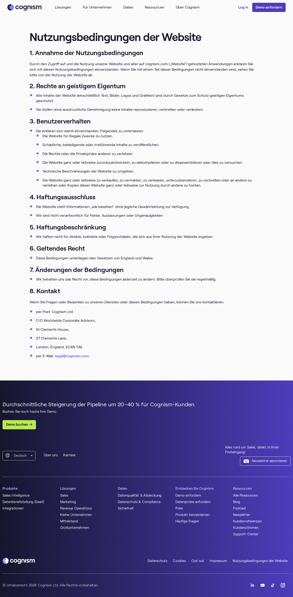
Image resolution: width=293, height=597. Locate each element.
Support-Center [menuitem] (245, 534)
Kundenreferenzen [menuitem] (247, 521)
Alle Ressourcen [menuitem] (245, 495)
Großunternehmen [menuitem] (74, 528)
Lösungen (63, 7)
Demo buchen (17, 424)
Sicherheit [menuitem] (126, 508)
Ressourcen (154, 7)
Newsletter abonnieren (269, 461)
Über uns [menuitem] (51, 455)
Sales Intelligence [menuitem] (16, 495)
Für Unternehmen (97, 7)
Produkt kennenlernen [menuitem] (192, 515)
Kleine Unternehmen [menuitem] (76, 515)
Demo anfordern (269, 7)
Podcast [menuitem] (239, 508)
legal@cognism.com (72, 356)
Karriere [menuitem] (69, 455)
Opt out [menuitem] (197, 561)
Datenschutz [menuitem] (158, 561)
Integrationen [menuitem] (13, 508)
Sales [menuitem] (64, 495)
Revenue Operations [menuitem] (76, 508)
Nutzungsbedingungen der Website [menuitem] (260, 561)
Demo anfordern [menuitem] (188, 495)
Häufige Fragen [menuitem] (187, 521)
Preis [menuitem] (179, 508)
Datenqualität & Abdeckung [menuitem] (140, 495)
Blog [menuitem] (236, 502)
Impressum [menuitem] (218, 561)
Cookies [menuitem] (179, 561)
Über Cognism (188, 7)
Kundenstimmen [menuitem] (246, 528)
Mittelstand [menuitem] (69, 521)
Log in (243, 7)
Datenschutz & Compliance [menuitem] (139, 502)
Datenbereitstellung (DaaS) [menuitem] (23, 502)
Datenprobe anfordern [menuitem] (193, 502)
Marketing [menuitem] (68, 502)
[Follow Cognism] (252, 585)
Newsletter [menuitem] (241, 515)
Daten (128, 7)
